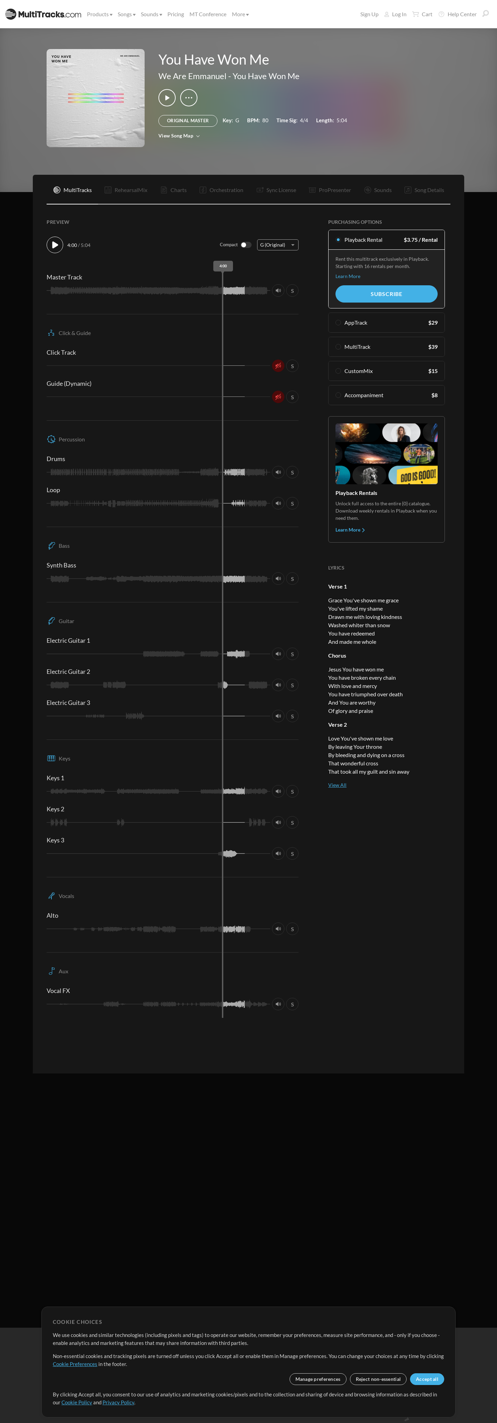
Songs (126, 14)
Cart (422, 14)
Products (99, 14)
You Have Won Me (266, 76)
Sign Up (369, 14)
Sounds (151, 14)
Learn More (347, 276)
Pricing (175, 14)
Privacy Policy (118, 1402)
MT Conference (207, 14)
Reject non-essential (378, 1379)
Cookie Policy (76, 1402)
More (240, 14)
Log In (395, 14)
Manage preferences (318, 1379)
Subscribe (386, 293)
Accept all (427, 1379)
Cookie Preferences (75, 1364)
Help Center (457, 14)
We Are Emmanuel (192, 76)
